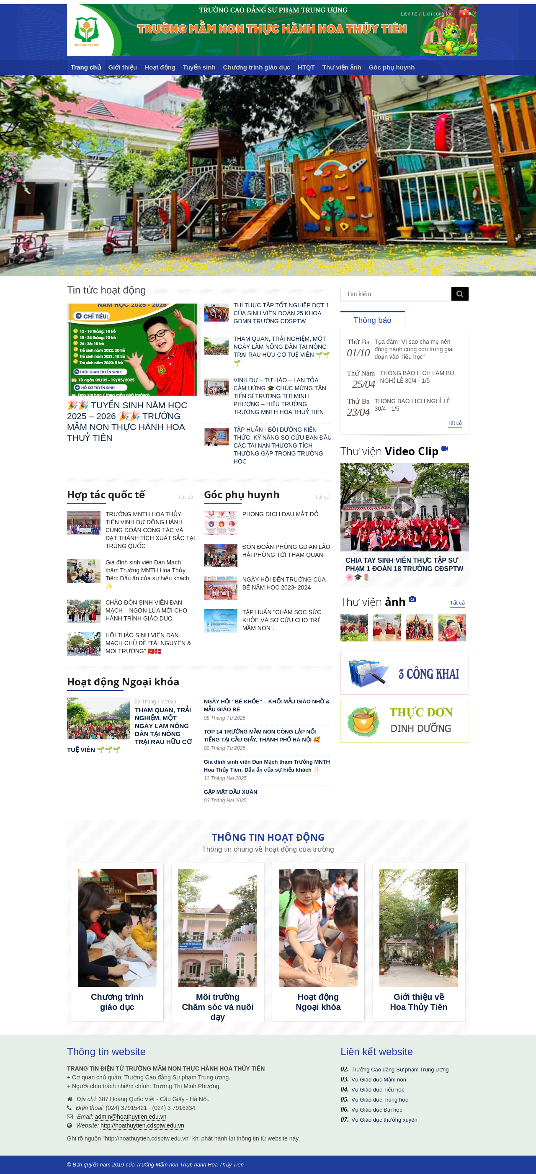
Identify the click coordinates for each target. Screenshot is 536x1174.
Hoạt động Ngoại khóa (123, 682)
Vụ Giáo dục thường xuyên (384, 1120)
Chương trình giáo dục (257, 67)
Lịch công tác (437, 14)
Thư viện (389, 450)
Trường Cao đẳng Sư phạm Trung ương (399, 1069)
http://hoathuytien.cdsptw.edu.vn (142, 1125)
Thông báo (372, 320)
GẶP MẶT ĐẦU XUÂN (231, 792)
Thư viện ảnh (341, 67)
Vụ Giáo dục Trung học (379, 1100)
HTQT (306, 67)
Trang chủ (86, 67)
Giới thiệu (122, 67)
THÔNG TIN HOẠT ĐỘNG (268, 837)
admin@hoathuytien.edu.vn (131, 1116)
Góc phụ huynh (392, 67)
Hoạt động (159, 67)
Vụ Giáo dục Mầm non (378, 1079)
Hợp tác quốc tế (106, 495)
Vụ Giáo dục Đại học (376, 1110)
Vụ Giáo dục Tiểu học (377, 1089)
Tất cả (185, 497)
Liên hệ (409, 14)
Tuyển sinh (199, 67)
